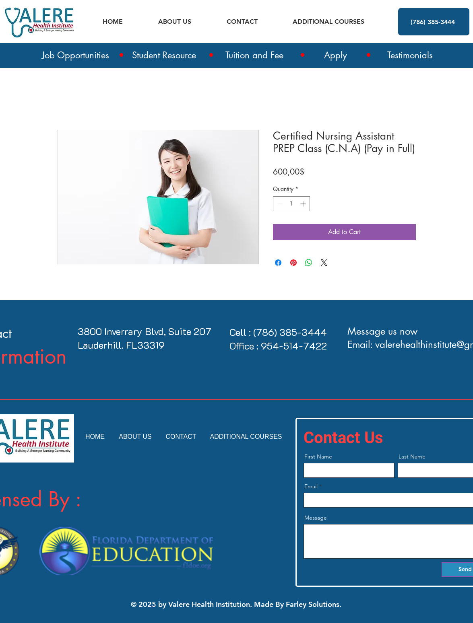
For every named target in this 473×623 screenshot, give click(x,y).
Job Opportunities (75, 55)
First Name (318, 456)
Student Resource (164, 55)
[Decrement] (279, 204)
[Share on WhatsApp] (309, 262)
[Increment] (304, 204)
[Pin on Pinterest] (293, 262)
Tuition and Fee (254, 55)
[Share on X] (324, 262)
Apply (335, 55)
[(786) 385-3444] (434, 22)
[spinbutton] (291, 204)
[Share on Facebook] (278, 262)
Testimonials (410, 55)
